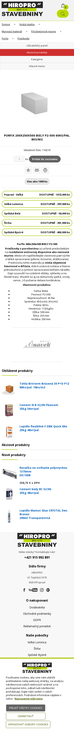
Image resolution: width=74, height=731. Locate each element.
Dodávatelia (37, 607)
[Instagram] (42, 590)
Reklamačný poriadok (37, 626)
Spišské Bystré (37, 655)
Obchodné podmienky (37, 613)
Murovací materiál (12, 31)
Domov (6, 24)
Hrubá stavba (27, 24)
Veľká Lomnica (37, 642)
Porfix (5, 38)
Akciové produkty (37, 52)
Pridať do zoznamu (44, 159)
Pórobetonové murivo (43, 31)
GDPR (37, 620)
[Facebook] (24, 590)
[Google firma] (48, 590)
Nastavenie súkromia (29, 698)
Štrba (37, 648)
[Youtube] (33, 590)
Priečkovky (23, 38)
